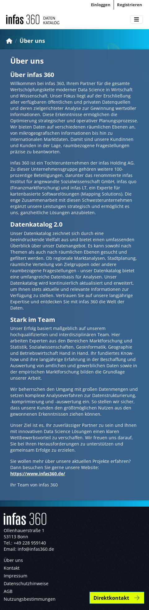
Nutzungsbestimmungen (30, 599)
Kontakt (12, 568)
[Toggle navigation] (136, 19)
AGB (8, 591)
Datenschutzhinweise (26, 583)
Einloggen (101, 4)
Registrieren (129, 4)
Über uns (32, 40)
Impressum (15, 576)
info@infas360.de (36, 549)
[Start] (9, 40)
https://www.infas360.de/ (37, 474)
